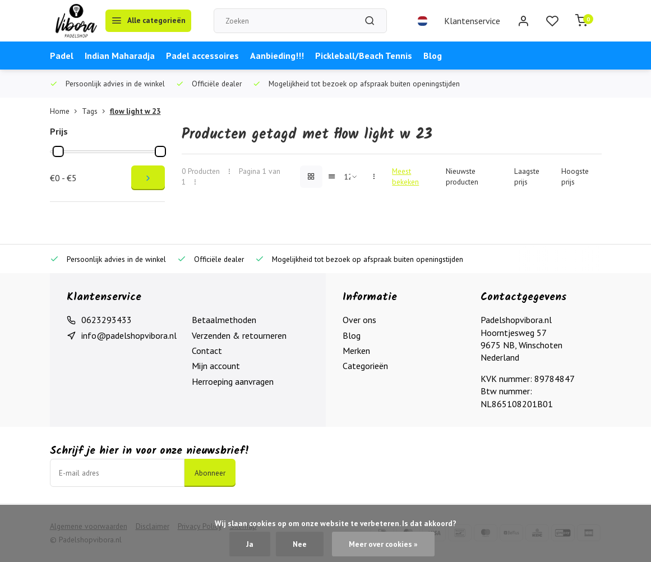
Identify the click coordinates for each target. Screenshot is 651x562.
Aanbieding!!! (277, 55)
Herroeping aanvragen (233, 381)
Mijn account (216, 365)
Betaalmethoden (224, 319)
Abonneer (210, 473)
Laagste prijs (526, 176)
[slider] (57, 151)
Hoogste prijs (575, 176)
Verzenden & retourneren (239, 335)
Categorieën (365, 365)
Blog (432, 55)
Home (66, 111)
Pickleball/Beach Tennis (363, 55)
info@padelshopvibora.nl (129, 335)
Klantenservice (472, 20)
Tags (96, 111)
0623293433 (106, 319)
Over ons (359, 319)
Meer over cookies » (383, 544)
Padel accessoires (202, 55)
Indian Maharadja (120, 55)
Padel (61, 55)
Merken (356, 350)
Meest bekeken (405, 176)
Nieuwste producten (462, 176)
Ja (249, 544)
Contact (207, 350)
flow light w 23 (135, 111)
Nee (300, 544)
